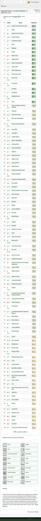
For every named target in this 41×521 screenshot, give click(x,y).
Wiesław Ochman (16, 96)
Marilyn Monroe (15, 320)
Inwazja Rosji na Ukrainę (17, 33)
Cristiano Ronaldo (16, 302)
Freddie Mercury (16, 136)
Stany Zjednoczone (16, 70)
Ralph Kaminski (15, 166)
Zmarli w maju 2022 (16, 74)
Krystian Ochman (16, 37)
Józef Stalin (14, 409)
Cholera (13, 403)
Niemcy (13, 205)
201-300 (24, 432)
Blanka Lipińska (15, 380)
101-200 (19, 432)
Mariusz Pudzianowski (17, 63)
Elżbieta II (14, 151)
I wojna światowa (16, 327)
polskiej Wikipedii (20, 11)
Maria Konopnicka (16, 155)
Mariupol (14, 416)
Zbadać (23, 2)
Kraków (13, 396)
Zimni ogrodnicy (15, 340)
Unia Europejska (15, 194)
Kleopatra (14, 201)
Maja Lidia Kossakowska (17, 118)
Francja (13, 336)
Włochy (13, 420)
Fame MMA (14, 129)
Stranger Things (15, 351)
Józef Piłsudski (15, 267)
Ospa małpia (14, 183)
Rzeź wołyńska (15, 162)
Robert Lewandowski (17, 140)
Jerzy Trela (14, 77)
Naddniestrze (15, 344)
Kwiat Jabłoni (15, 316)
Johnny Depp (15, 66)
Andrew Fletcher (16, 271)
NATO (13, 44)
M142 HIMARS (15, 399)
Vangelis (14, 287)
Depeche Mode (15, 331)
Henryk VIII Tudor (16, 255)
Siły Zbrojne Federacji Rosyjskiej (19, 427)
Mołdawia (14, 48)
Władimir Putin (15, 159)
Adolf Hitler (14, 197)
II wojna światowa (16, 209)
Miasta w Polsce (16, 276)
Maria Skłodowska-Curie (17, 357)
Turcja (13, 360)
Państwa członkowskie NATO (19, 179)
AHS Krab (14, 212)
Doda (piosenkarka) (16, 148)
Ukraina (13, 52)
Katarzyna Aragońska (17, 284)
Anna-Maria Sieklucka (17, 368)
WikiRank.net (37, 10)
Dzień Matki (14, 83)
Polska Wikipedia (34, 2)
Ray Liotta (14, 249)
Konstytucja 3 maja (16, 114)
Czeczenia (14, 423)
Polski (4, 6)
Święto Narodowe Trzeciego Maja (20, 190)
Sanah (13, 233)
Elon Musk (14, 88)
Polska (13, 29)
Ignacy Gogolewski (16, 173)
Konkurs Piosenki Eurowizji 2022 (19, 26)
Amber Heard (15, 55)
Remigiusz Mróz (15, 412)
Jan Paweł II (15, 133)
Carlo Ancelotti (15, 144)
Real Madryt (14, 186)
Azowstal (14, 225)
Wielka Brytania (15, 323)
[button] (33, 16)
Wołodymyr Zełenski (16, 229)
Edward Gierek (15, 59)
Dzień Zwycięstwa (16, 236)
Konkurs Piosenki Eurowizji (18, 124)
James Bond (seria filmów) (18, 298)
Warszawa (14, 111)
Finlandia (14, 221)
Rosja (13, 101)
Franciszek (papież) (16, 280)
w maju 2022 (17, 16)
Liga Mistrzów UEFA (16, 40)
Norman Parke (15, 347)
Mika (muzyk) (15, 240)
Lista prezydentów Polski (18, 371)
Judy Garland (15, 306)
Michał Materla (15, 216)
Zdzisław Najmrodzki (17, 258)
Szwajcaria (14, 392)
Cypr (13, 383)
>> (27, 432)
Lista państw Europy (16, 246)
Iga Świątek (14, 92)
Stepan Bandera (15, 364)
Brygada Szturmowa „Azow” (18, 170)
